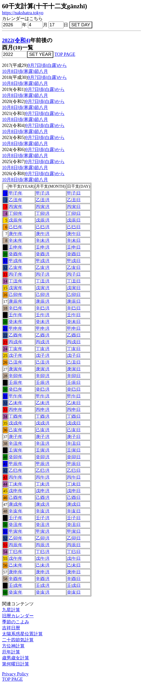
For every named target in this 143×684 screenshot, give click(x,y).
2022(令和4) (16, 40)
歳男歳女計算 (15, 657)
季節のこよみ (15, 621)
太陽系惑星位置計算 (22, 633)
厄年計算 (11, 651)
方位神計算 (13, 645)
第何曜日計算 (15, 663)
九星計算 (11, 609)
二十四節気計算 (18, 639)
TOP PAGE (65, 54)
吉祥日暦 (11, 627)
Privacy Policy (15, 673)
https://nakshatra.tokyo (22, 12)
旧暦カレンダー (18, 615)
